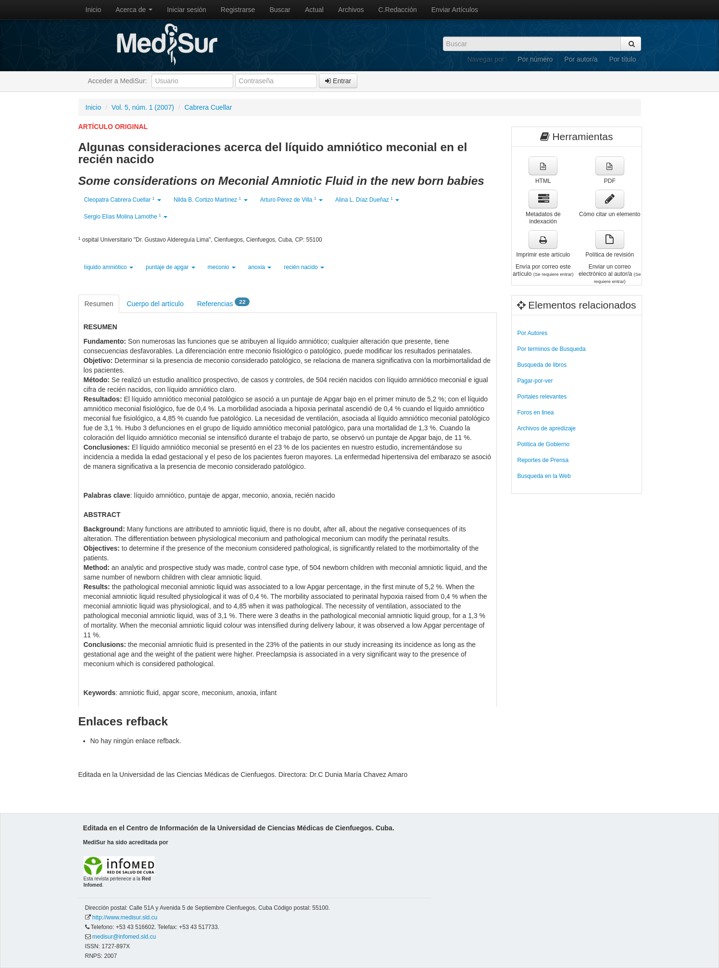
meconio (222, 267)
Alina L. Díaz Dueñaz (367, 199)
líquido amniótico (109, 267)
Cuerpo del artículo (154, 304)
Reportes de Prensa (543, 460)
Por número (535, 59)
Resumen (99, 304)
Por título (622, 59)
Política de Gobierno (543, 444)
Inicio (93, 9)
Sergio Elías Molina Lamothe (126, 216)
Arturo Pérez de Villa (291, 199)
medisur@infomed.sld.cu (124, 936)
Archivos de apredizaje (546, 428)
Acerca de (133, 9)
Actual (314, 9)
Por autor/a (580, 59)
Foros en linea (535, 412)
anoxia (259, 267)
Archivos (351, 9)
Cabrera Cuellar (208, 107)
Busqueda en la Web (544, 476)
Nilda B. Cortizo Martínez (211, 199)
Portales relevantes (542, 396)
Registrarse (238, 9)
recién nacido (304, 267)
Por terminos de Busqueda (551, 349)
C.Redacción (397, 9)
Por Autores (532, 333)
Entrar (338, 81)
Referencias (223, 303)
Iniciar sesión (186, 9)
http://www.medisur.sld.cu (124, 917)
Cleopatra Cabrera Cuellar (122, 199)
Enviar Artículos (454, 9)
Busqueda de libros (542, 364)
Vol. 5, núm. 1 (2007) (143, 107)
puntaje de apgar (170, 267)
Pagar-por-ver (535, 380)
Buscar (279, 9)
